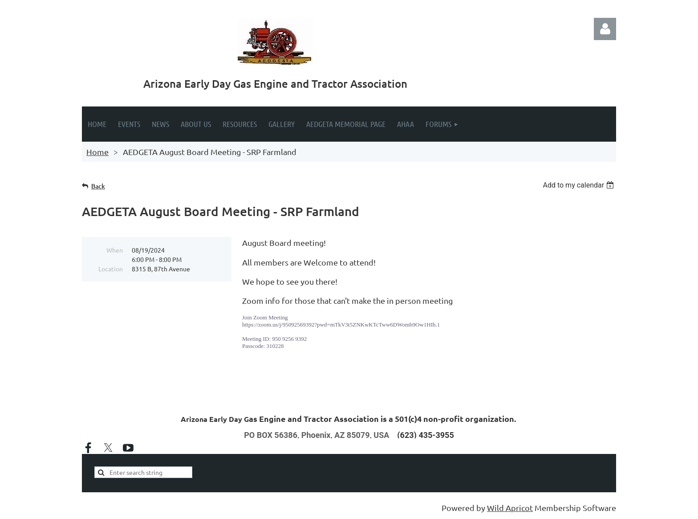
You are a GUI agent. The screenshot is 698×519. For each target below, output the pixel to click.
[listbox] (579, 185)
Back (98, 186)
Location (110, 269)
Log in (605, 29)
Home (97, 151)
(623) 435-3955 (425, 435)
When (114, 250)
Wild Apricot (510, 507)
